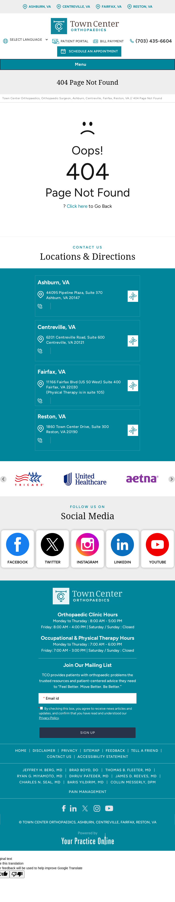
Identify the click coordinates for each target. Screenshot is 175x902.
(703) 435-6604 (154, 41)
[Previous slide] (3, 479)
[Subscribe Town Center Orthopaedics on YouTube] (109, 808)
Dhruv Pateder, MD (88, 776)
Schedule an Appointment (93, 51)
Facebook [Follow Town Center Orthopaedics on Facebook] (17, 562)
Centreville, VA (76, 7)
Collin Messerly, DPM (133, 782)
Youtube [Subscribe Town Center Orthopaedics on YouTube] (157, 562)
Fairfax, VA (112, 7)
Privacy (69, 751)
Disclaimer (44, 751)
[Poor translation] (17, 874)
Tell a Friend (144, 751)
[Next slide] (171, 479)
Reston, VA (142, 7)
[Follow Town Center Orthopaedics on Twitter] (85, 808)
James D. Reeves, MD (136, 776)
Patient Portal (74, 41)
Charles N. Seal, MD (39, 782)
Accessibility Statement (102, 757)
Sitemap (92, 751)
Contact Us (87, 247)
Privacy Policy (49, 718)
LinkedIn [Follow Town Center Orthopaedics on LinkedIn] (122, 562)
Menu (86, 64)
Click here (77, 206)
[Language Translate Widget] (29, 39)
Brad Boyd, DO (83, 770)
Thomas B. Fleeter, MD (128, 770)
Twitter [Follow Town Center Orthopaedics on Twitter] (52, 562)
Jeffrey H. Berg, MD (42, 770)
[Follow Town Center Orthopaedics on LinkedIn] (73, 808)
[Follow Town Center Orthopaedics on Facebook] (64, 808)
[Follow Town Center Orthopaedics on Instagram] (97, 808)
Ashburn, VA (40, 7)
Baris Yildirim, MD (85, 782)
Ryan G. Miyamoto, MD (39, 776)
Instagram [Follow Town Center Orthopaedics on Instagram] (87, 562)
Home (21, 751)
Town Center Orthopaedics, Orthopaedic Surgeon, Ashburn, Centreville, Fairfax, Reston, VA (65, 98)
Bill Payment (112, 41)
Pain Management (87, 792)
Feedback (115, 751)
